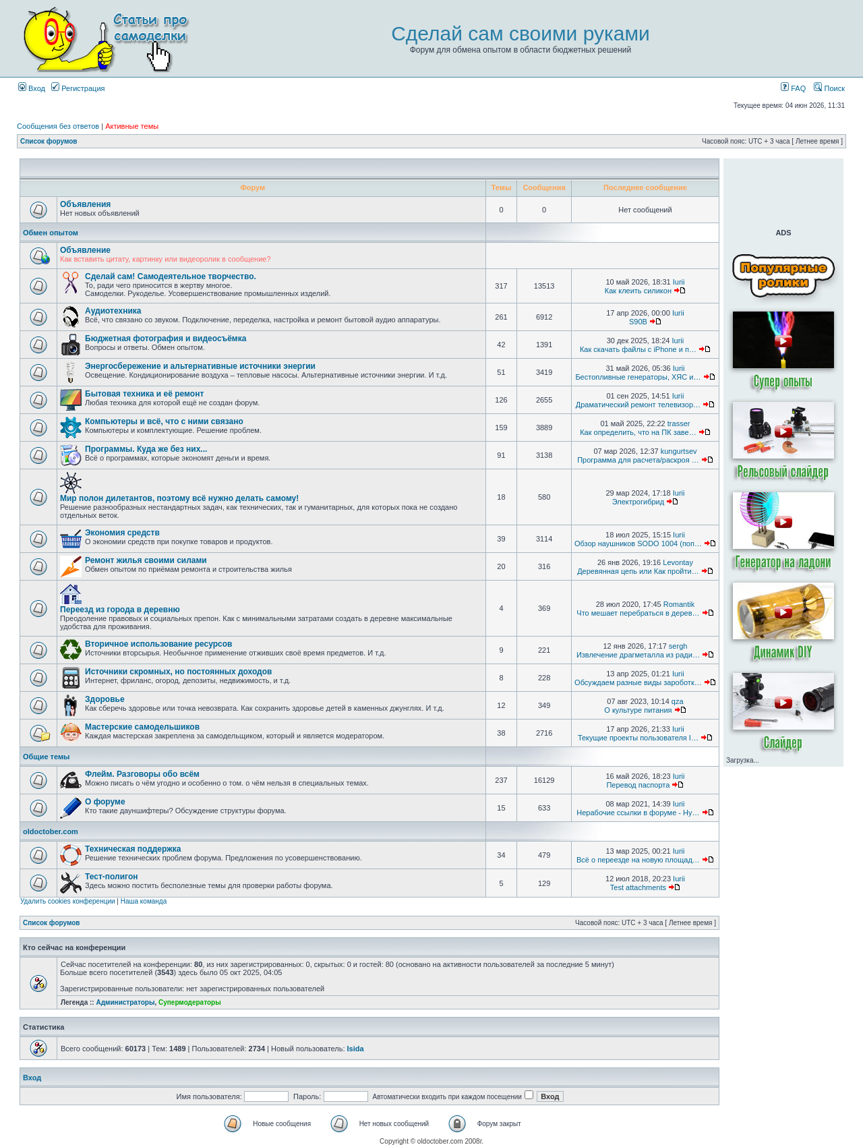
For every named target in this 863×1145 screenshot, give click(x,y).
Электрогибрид (638, 502)
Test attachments (638, 887)
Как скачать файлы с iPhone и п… (638, 349)
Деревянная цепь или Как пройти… (637, 571)
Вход (31, 88)
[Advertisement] (783, 191)
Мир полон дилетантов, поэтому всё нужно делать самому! (179, 498)
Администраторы (125, 1002)
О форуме (105, 801)
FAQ (793, 88)
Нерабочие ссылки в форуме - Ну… (637, 813)
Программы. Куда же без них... (146, 449)
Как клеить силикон (638, 291)
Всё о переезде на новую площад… (638, 860)
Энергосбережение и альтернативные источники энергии (200, 366)
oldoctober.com (50, 831)
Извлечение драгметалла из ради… (638, 655)
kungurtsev (679, 451)
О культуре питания (638, 710)
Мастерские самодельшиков (142, 727)
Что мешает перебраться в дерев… (637, 613)
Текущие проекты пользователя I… (638, 738)
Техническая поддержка (133, 849)
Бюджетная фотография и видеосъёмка (165, 338)
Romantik (678, 604)
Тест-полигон (111, 876)
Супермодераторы (189, 1002)
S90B (638, 322)
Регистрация (78, 88)
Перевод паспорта (637, 785)
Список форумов (49, 141)
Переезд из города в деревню (120, 609)
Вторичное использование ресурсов (158, 644)
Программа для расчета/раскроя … (638, 460)
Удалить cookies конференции (67, 901)
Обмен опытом (50, 233)
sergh (678, 646)
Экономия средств (122, 532)
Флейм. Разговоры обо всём (142, 774)
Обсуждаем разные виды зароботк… (638, 682)
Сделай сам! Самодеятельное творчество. (170, 276)
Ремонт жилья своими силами (146, 560)
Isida (355, 1049)
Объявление (85, 250)
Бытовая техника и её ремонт (144, 394)
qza (678, 701)
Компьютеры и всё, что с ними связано (164, 421)
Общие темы (46, 757)
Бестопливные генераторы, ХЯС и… (638, 377)
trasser (678, 423)
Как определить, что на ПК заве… (638, 432)
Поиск (829, 88)
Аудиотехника (113, 311)
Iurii (679, 282)
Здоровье (105, 699)
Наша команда (144, 901)
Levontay (678, 562)
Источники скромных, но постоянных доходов (178, 671)
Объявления (85, 204)
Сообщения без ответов (58, 126)
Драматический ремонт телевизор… (638, 405)
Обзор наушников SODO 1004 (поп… (638, 543)
